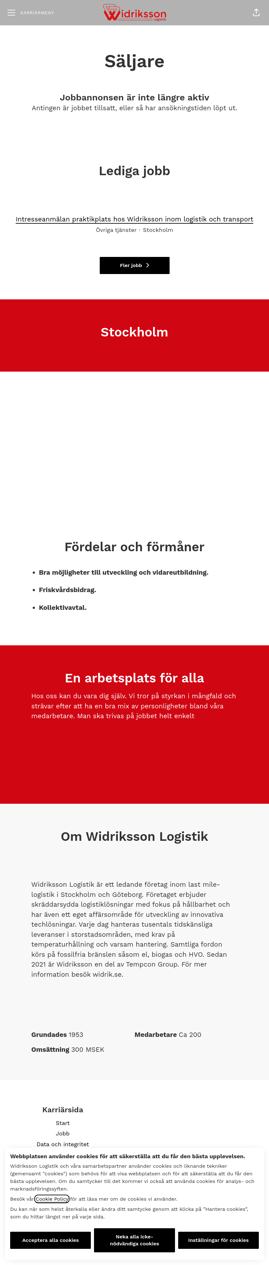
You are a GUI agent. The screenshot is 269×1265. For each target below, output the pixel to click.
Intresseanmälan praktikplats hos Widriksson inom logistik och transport (134, 219)
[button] (256, 13)
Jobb (63, 1133)
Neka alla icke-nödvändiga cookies (134, 1240)
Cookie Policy (52, 1199)
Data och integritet (63, 1144)
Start (63, 1123)
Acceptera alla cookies (50, 1240)
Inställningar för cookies (218, 1240)
